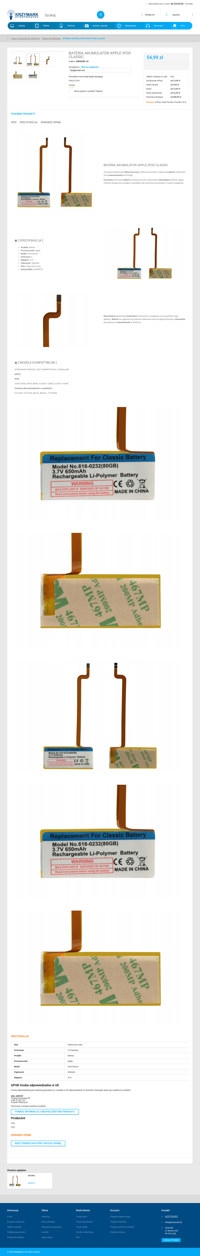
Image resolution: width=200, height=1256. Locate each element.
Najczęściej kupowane (52, 1227)
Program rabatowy (118, 1222)
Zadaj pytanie (171, 1240)
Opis (14, 122)
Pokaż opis (74, 81)
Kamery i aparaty (100, 25)
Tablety (46, 25)
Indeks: (72, 61)
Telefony (71, 25)
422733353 (171, 1217)
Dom (183, 25)
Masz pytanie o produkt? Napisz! (88, 91)
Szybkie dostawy (117, 1232)
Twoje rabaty (81, 1227)
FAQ (78, 1237)
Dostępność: (74, 67)
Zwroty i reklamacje (84, 1232)
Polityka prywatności (16, 1232)
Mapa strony (47, 1237)
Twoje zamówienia (84, 1222)
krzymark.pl (18, 1252)
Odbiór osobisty (14, 1227)
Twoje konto (81, 1217)
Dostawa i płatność (15, 1222)
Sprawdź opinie (51, 122)
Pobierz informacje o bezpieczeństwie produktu (45, 1111)
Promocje (46, 1217)
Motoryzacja (130, 25)
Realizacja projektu (15, 1237)
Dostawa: (150, 102)
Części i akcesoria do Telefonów (25, 38)
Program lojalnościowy (120, 1217)
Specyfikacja (29, 122)
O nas (9, 1217)
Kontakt (45, 1232)
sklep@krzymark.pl (173, 1222)
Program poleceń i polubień (122, 1227)
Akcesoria (158, 25)
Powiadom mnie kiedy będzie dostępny (86, 77)
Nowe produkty (48, 1222)
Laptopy (21, 25)
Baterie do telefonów (51, 38)
